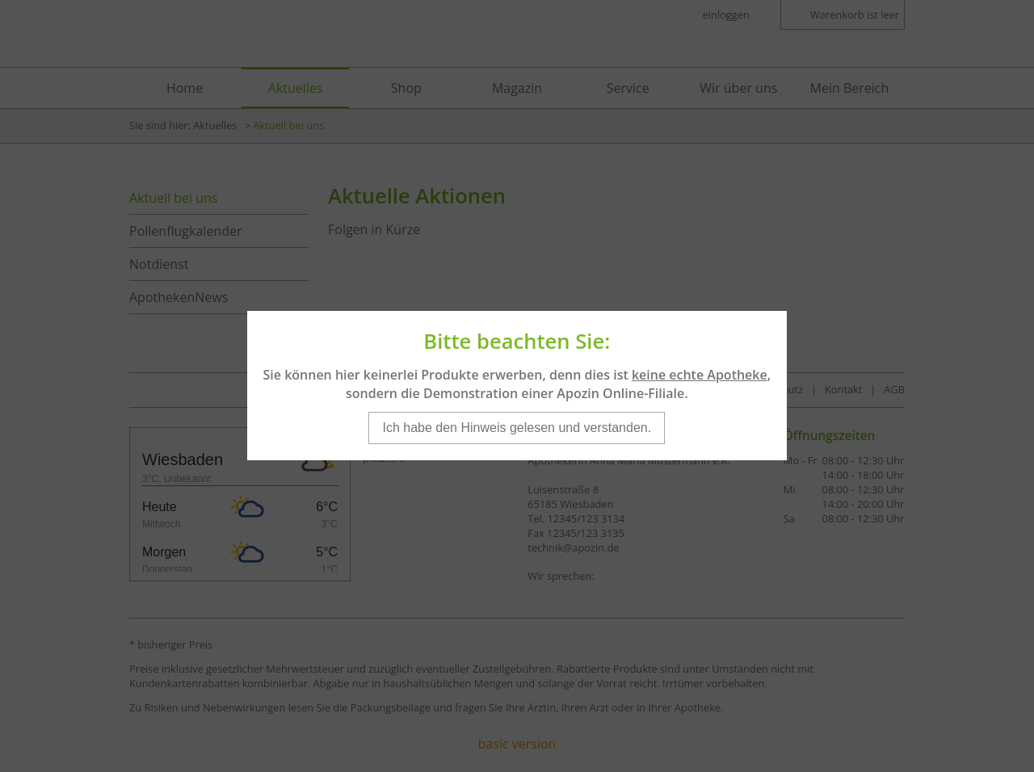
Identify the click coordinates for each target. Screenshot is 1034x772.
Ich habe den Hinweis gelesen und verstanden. (516, 419)
